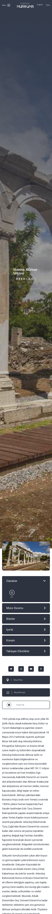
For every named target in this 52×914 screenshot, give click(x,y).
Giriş (48, 5)
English (40, 5)
